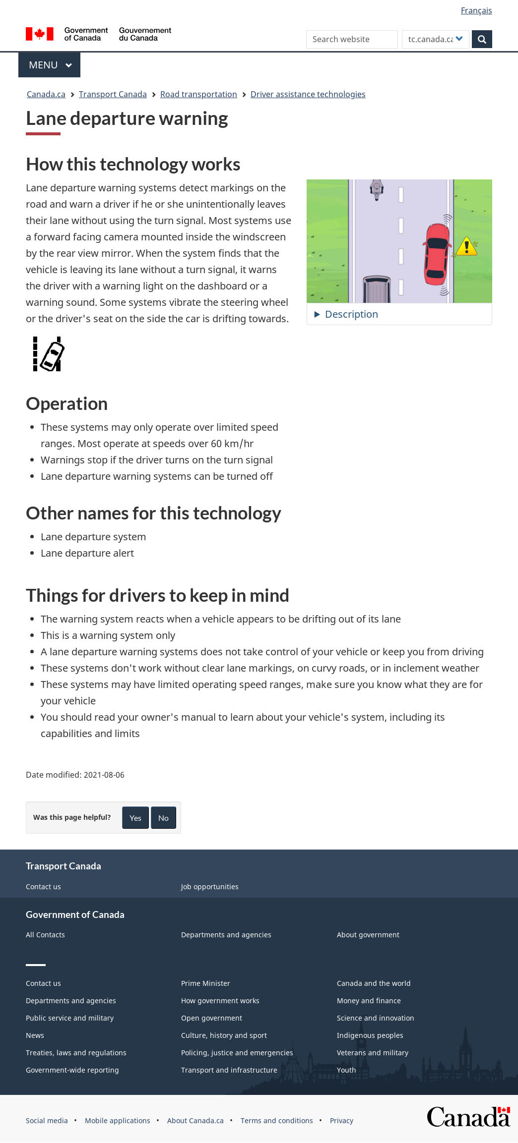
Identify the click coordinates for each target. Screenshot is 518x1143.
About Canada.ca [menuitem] (195, 1120)
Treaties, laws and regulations (76, 1052)
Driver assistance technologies (308, 94)
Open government (211, 1018)
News (35, 1035)
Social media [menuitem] (47, 1120)
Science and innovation (375, 1018)
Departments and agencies (226, 934)
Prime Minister (205, 983)
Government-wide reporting (72, 1070)
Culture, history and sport (224, 1035)
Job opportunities (210, 886)
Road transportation (198, 94)
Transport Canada (113, 94)
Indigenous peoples (370, 1035)
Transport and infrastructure (229, 1070)
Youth (346, 1070)
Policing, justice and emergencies (237, 1052)
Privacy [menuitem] (341, 1120)
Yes (135, 817)
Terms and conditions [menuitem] (277, 1120)
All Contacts (45, 934)
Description (351, 314)
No (163, 817)
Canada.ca (46, 94)
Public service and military (70, 1018)
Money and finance (369, 1000)
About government (368, 934)
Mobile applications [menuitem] (117, 1120)
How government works (220, 1000)
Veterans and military (372, 1052)
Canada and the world (374, 983)
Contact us (43, 886)
